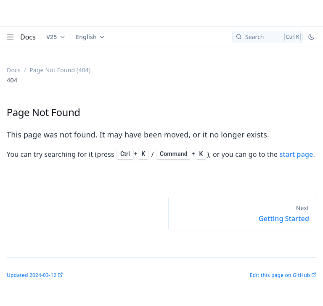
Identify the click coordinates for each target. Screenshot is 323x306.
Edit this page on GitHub (280, 275)
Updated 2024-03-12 (31, 275)
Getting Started (284, 218)
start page (296, 154)
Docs (28, 37)
